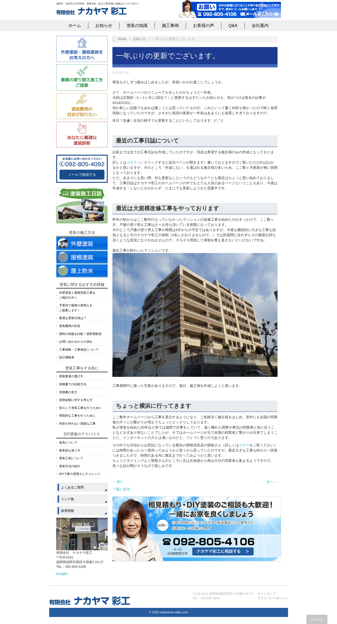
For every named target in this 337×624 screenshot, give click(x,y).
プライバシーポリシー (273, 598)
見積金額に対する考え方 (76, 400)
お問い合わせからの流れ (76, 341)
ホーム (74, 25)
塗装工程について (71, 458)
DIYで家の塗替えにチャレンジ (80, 474)
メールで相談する (82, 174)
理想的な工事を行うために (77, 415)
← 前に (117, 482)
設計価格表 (66, 357)
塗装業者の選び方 (71, 376)
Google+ (62, 574)
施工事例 (170, 25)
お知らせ (103, 25)
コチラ (131, 162)
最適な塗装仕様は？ (72, 318)
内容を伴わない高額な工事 (77, 423)
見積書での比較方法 (72, 384)
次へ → (272, 482)
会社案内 (260, 25)
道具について (68, 442)
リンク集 (67, 499)
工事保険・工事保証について (79, 349)
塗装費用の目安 (69, 326)
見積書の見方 (68, 392)
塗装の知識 (137, 25)
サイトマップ (267, 593)
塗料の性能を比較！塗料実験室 (80, 334)
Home (122, 39)
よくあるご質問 (72, 487)
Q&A (232, 25)
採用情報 (67, 511)
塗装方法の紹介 (69, 466)
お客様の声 (203, 25)
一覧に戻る (121, 489)
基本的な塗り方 (69, 450)
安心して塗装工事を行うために (80, 408)
